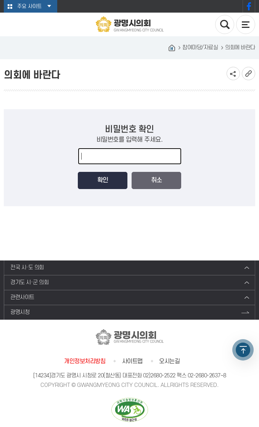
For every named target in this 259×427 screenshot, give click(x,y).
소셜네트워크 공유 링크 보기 (233, 73)
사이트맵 (132, 361)
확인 (102, 180)
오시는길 (169, 361)
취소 (156, 180)
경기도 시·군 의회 (29, 282)
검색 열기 (224, 24)
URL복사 (248, 73)
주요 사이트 (29, 6)
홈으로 (171, 47)
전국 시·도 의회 (27, 267)
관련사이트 (22, 297)
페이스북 (249, 6)
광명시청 (19, 312)
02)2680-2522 (159, 375)
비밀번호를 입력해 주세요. (129, 139)
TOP (243, 350)
